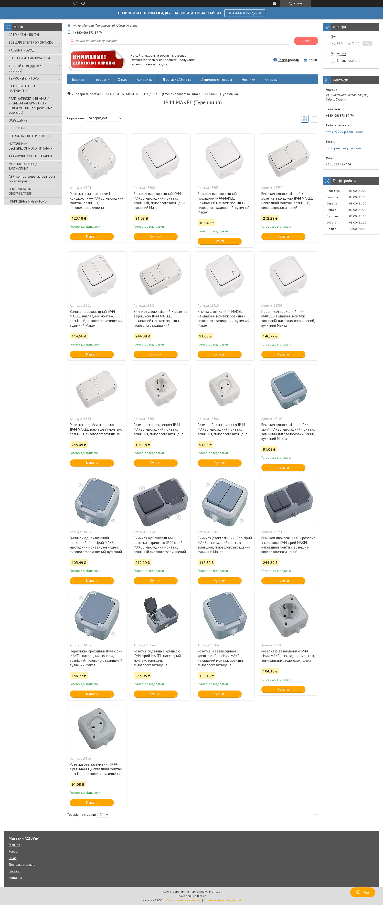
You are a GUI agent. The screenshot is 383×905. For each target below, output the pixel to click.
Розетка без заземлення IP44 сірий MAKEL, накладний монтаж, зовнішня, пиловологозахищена (96, 769)
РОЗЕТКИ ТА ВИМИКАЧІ (122, 94)
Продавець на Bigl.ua (191, 896)
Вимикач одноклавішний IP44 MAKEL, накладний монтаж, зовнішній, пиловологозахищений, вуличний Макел (160, 200)
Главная (78, 79)
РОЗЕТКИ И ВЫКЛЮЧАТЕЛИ (29, 58)
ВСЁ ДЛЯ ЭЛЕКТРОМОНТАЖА (31, 42)
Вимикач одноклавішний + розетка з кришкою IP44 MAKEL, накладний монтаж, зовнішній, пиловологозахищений (287, 200)
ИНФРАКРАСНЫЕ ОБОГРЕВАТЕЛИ (21, 191)
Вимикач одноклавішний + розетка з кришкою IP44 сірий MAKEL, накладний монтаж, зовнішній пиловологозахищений (160, 545)
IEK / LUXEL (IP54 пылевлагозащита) (171, 94)
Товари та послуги (87, 94)
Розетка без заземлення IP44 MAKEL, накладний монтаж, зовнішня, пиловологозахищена (222, 429)
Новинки (248, 79)
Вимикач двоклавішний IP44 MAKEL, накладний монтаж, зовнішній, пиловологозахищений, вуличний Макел (96, 318)
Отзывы (271, 79)
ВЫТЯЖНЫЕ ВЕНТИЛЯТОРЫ (29, 136)
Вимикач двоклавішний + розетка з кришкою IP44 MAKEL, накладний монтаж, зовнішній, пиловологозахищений (161, 318)
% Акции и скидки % (244, 12)
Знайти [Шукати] (306, 41)
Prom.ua (214, 891)
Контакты (144, 79)
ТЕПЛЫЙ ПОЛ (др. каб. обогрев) (25, 68)
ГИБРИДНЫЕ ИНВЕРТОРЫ (28, 201)
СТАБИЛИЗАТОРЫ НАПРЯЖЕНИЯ (22, 88)
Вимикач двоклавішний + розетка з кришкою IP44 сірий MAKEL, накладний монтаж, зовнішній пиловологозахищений (288, 545)
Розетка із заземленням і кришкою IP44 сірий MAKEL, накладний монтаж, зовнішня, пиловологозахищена (221, 658)
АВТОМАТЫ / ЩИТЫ (24, 34)
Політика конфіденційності (222, 900)
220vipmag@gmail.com (343, 148)
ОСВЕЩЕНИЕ (18, 120)
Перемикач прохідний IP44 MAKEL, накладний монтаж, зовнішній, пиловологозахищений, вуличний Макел (288, 318)
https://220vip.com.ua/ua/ (344, 132)
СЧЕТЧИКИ (17, 128)
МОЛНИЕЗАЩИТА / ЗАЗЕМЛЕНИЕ (23, 166)
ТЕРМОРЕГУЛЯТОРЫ (24, 78)
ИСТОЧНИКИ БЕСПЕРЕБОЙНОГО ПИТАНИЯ (31, 146)
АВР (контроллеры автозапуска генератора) (32, 178)
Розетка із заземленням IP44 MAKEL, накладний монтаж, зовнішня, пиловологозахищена (158, 429)
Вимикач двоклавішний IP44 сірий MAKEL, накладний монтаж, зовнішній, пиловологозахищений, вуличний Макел (225, 545)
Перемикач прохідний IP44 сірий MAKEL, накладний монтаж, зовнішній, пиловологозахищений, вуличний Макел (96, 658)
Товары (100, 79)
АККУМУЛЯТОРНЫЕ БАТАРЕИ (30, 156)
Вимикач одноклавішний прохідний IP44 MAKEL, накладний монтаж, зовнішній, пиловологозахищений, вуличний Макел (224, 202)
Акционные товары (216, 79)
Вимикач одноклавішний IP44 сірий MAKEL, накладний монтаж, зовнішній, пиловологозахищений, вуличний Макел (288, 431)
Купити (92, 236)
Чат (362, 892)
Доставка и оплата (22, 865)
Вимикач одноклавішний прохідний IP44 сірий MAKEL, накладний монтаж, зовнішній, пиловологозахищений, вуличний (96, 545)
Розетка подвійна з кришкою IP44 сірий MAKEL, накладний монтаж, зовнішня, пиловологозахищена (157, 658)
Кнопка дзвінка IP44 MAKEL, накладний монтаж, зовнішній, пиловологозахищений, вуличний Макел (224, 318)
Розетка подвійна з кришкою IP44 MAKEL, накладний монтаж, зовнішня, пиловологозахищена (96, 429)
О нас (122, 79)
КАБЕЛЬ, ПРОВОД (22, 50)
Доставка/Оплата (176, 79)
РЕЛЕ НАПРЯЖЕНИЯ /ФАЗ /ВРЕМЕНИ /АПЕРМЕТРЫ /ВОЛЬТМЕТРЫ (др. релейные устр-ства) (30, 105)
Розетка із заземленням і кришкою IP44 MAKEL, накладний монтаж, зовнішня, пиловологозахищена (96, 200)
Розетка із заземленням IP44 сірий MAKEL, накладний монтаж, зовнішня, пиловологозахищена (287, 656)
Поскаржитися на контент (184, 900)
